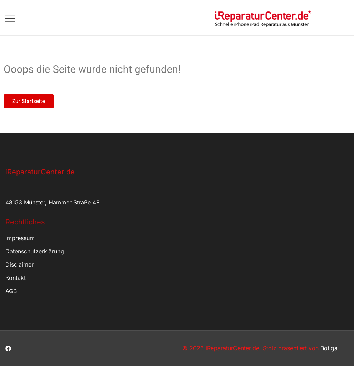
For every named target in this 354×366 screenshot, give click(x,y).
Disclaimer (19, 264)
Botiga (329, 348)
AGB (11, 291)
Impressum (20, 238)
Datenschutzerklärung (34, 251)
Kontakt (15, 277)
